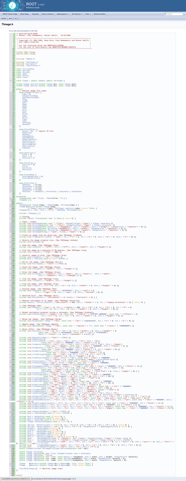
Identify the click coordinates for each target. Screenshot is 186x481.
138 (11, 264)
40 (11, 99)
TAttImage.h (31, 62)
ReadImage (36, 223)
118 (11, 230)
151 (11, 285)
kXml (24, 121)
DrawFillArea (38, 381)
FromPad (36, 237)
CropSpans (36, 391)
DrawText (36, 368)
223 (11, 408)
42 (11, 102)
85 (11, 175)
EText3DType (29, 129)
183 (11, 339)
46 (11, 109)
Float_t (116, 371)
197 (11, 363)
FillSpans (36, 386)
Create (37, 452)
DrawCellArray (38, 396)
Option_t (23, 443)
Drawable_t (53, 442)
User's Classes (48, 14)
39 (11, 97)
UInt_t (29, 210)
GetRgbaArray (43, 433)
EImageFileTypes (31, 92)
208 (11, 381)
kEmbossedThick (29, 139)
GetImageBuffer (44, 438)
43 (11, 104)
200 (11, 368)
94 (11, 190)
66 (11, 143)
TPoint (25, 76)
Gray (34, 257)
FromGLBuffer (43, 447)
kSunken (25, 134)
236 (11, 430)
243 (11, 442)
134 (11, 257)
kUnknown (26, 123)
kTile (24, 166)
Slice (34, 274)
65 (11, 141)
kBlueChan (26, 188)
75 (11, 158)
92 (11, 186)
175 (11, 326)
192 (11, 354)
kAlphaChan (27, 190)
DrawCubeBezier (39, 400)
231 (11, 421)
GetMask (41, 430)
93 (11, 188)
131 (11, 252)
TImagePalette (117, 227)
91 (11, 185)
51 (11, 118)
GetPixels (42, 425)
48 (11, 112)
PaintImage (42, 442)
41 (11, 101)
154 (11, 290)
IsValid (37, 420)
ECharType (28, 153)
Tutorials (35, 14)
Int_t (66, 237)
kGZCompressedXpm (30, 97)
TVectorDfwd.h (32, 65)
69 (11, 148)
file (40, 198)
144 (11, 274)
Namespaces (63, 14)
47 (11, 111)
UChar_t (54, 447)
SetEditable (38, 411)
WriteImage (37, 225)
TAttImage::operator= (65, 208)
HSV (33, 307)
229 (11, 418)
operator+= (35, 463)
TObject (30, 218)
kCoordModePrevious (31, 178)
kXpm (24, 94)
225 (11, 411)
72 (11, 153)
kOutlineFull (28, 146)
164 (11, 307)
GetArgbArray (43, 431)
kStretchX (26, 170)
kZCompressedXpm (29, 96)
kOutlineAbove (28, 143)
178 (11, 331)
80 (11, 166)
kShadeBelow (27, 138)
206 (11, 378)
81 (11, 168)
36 (11, 92)
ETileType (28, 163)
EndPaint (36, 339)
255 (11, 463)
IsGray (37, 259)
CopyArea (36, 393)
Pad (33, 290)
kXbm (24, 116)
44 (11, 106)
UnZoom (35, 242)
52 (11, 119)
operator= (31, 206)
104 (11, 206)
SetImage (36, 227)
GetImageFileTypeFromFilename (56, 448)
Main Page (24, 14)
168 (11, 314)
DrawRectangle (38, 351)
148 (11, 280)
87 (11, 178)
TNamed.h (30, 59)
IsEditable (39, 413)
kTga (24, 119)
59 (11, 131)
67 (11, 144)
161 (11, 302)
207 (11, 379)
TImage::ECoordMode (77, 359)
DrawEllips (37, 406)
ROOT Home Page (10, 14)
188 (11, 348)
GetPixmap (42, 428)
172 (11, 321)
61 (11, 134)
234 (11, 426)
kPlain (25, 131)
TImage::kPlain (72, 371)
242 (11, 440)
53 (11, 121)
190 (11, 351)
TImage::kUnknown (101, 223)
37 (11, 94)
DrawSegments (38, 366)
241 (11, 438)
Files (88, 14)
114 (11, 223)
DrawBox (36, 348)
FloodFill (36, 398)
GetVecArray (43, 435)
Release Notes (99, 14)
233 (11, 425)
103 (11, 205)
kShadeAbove (27, 136)
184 (11, 341)
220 (11, 403)
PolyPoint (36, 363)
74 (11, 156)
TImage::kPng (121, 438)
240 (11, 437)
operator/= (35, 465)
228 (11, 416)
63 (11, 138)
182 (11, 337)
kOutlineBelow (28, 144)
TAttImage (58, 81)
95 (11, 191)
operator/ (34, 86)
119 (11, 232)
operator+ (34, 84)
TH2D (24, 74)
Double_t (52, 227)
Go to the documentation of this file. (23, 31)
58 (11, 129)
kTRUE (56, 257)
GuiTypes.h (31, 64)
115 (11, 225)
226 (11, 413)
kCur (24, 111)
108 (11, 213)
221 (11, 405)
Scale (34, 269)
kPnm (24, 106)
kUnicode (26, 158)
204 (11, 374)
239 (11, 435)
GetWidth (38, 416)
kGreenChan (27, 186)
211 (11, 386)
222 (11, 406)
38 (11, 96)
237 (11, 431)
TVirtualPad (27, 69)
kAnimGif (26, 124)
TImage (25, 81)
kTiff (24, 114)
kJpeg (24, 101)
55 (11, 124)
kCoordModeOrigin (30, 176)
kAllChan (26, 191)
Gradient (36, 314)
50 (11, 116)
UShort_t (42, 334)
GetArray (41, 426)
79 (11, 165)
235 (11, 428)
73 (11, 154)
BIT (36, 185)
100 (11, 200)
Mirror (35, 264)
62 (11, 136)
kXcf (24, 102)
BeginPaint (37, 337)
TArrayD (25, 70)
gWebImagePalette (109, 426)
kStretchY (26, 168)
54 (11, 123)
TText (24, 77)
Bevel (34, 331)
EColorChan (29, 183)
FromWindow (42, 445)
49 (11, 114)
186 (11, 344)
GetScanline (43, 437)
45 (11, 107)
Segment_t (67, 366)
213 (11, 390)
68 (11, 146)
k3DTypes (26, 148)
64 (11, 139)
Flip (34, 252)
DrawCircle (37, 405)
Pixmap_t (45, 232)
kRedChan (26, 185)
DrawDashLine (38, 344)
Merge (34, 321)
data (49, 455)
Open (36, 453)
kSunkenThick (28, 141)
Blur (34, 297)
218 (11, 398)
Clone (38, 218)
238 (11, 433)
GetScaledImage (42, 421)
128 (11, 247)
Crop (34, 285)
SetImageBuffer (44, 440)
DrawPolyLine (38, 358)
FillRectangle (38, 354)
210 (11, 384)
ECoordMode (29, 175)
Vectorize (42, 302)
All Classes (77, 14)
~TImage (30, 213)
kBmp (24, 107)
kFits (24, 118)
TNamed (41, 81)
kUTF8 (24, 154)
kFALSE (62, 259)
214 (11, 391)
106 (11, 210)
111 (11, 218)
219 (11, 400)
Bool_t (40, 257)
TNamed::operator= (39, 208)
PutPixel (36, 361)
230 (11, 420)
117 (11, 228)
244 (11, 445)
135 (11, 259)
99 (11, 198)
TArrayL (25, 72)
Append (35, 326)
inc (16, 18)
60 (11, 133)
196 (11, 361)
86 (11, 176)
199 (11, 366)
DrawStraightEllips (41, 403)
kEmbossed (26, 133)
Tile (34, 280)
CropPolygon (38, 379)
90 (11, 183)
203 (11, 373)
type (76, 453)
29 (11, 81)
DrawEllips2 (38, 408)
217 (11, 396)
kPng (24, 99)
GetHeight (38, 418)
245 (11, 447)
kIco (24, 109)
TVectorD (52, 230)
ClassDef (23, 468)
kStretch (26, 165)
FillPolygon (38, 374)
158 (11, 297)
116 (11, 227)
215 (11, 393)
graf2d (3, 18)
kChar (24, 156)
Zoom (34, 247)
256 (11, 465)
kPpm (24, 104)
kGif (24, 112)
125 (11, 242)
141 (11, 269)
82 (11, 170)
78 (11, 163)
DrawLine (36, 341)
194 (11, 358)
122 (11, 237)
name (54, 457)
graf (10, 18)
